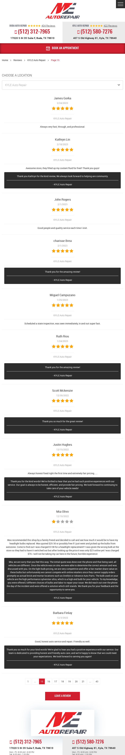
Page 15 (55, 60)
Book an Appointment (65, 48)
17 (55, 681)
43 (97, 681)
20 (76, 681)
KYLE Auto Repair (36, 60)
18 (62, 681)
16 (48, 681)
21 (83, 681)
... (35, 681)
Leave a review (62, 696)
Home (5, 60)
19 (69, 681)
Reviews (17, 60)
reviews (48, 25)
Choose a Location (17, 75)
